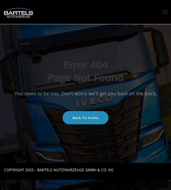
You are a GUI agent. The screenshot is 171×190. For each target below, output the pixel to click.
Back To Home (85, 118)
